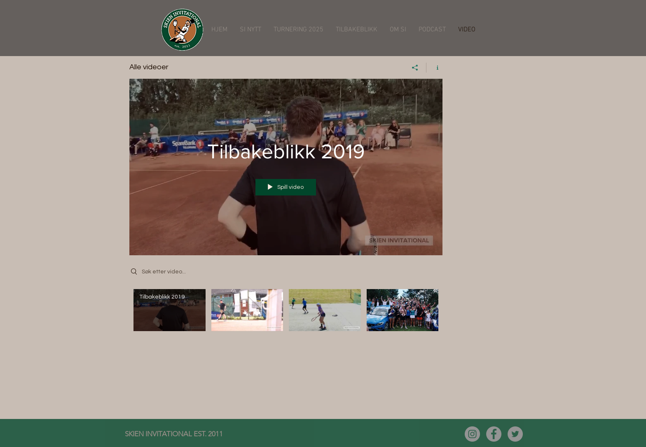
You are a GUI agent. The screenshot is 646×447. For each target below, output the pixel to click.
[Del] (415, 68)
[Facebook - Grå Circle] (493, 434)
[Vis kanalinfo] (434, 68)
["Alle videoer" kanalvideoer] (286, 316)
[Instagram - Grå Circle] (472, 434)
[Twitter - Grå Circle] (515, 434)
